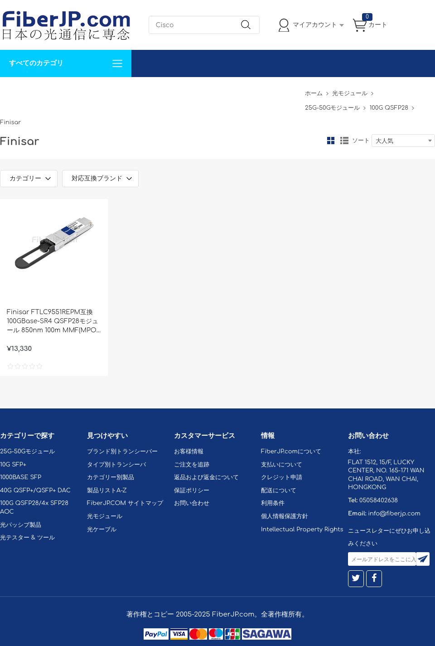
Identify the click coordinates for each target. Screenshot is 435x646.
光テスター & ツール (27, 537)
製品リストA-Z (107, 490)
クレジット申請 (281, 477)
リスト (344, 140)
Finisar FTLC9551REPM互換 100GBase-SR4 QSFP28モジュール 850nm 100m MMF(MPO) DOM (52, 322)
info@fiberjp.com (394, 513)
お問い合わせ (140, 90)
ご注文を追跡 (191, 464)
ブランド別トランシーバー (122, 451)
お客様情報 (188, 451)
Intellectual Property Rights (302, 529)
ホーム (314, 93)
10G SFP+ (13, 464)
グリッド (331, 140)
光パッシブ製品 (20, 525)
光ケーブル (101, 529)
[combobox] (403, 140)
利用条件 (273, 503)
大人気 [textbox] (384, 141)
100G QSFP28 (388, 108)
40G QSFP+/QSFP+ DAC (35, 490)
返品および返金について (206, 477)
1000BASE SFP (20, 477)
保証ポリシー (191, 490)
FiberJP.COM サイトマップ (125, 503)
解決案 (14, 90)
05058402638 (378, 500)
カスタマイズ (54, 90)
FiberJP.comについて (202, 90)
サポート (97, 90)
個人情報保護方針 (284, 516)
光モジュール (349, 93)
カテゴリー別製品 (110, 477)
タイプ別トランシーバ (116, 464)
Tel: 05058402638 (273, 90)
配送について (278, 490)
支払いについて (281, 464)
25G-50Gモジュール (332, 108)
